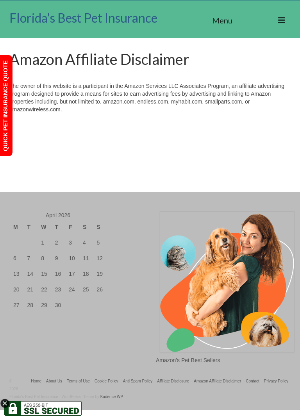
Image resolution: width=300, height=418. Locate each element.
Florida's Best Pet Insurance (83, 17)
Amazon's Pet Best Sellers (188, 360)
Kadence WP (111, 397)
